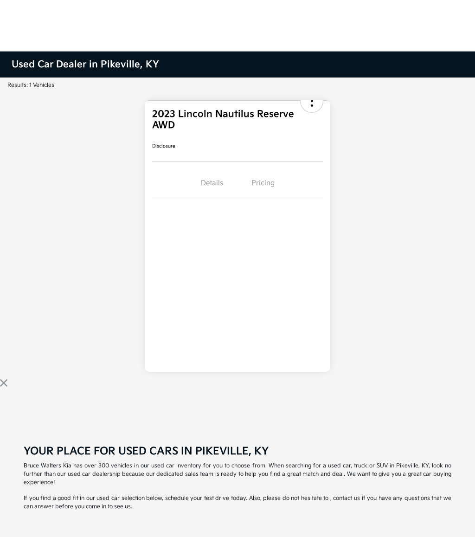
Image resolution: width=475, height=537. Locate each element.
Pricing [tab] (263, 183)
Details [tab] (212, 183)
